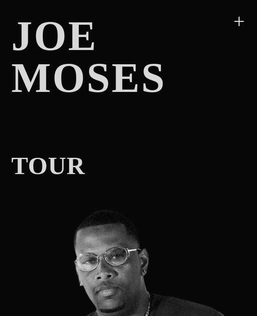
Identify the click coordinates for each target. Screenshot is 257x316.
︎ (239, 21)
